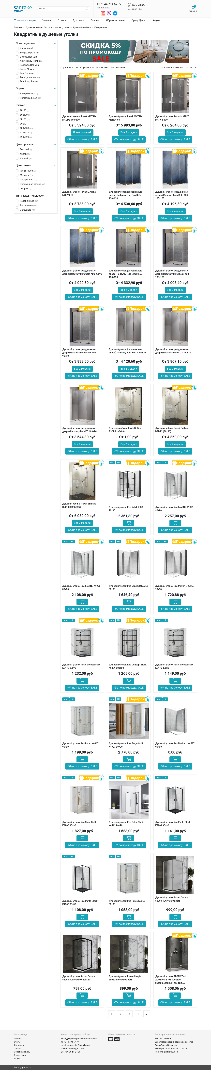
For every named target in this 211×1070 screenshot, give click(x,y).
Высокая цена (118, 67)
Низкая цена (102, 67)
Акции (156, 20)
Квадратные (100, 27)
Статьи (62, 20)
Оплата (95, 20)
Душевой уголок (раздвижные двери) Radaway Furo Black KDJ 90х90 (79, 352)
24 (191, 67)
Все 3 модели (129, 132)
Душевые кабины (82, 27)
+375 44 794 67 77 (109, 4)
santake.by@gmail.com (78, 1045)
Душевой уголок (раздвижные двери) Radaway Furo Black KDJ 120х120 (125, 274)
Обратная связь (115, 20)
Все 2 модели (129, 211)
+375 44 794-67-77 (70, 1042)
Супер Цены (139, 20)
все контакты (103, 7)
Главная (46, 20)
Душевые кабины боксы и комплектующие (47, 27)
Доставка (78, 20)
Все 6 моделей (82, 132)
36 (196, 67)
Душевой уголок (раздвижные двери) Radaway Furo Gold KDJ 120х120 (125, 195)
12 (186, 67)
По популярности (85, 67)
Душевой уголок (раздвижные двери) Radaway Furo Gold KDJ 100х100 (171, 195)
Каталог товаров (25, 20)
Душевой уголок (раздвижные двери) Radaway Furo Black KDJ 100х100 (172, 274)
